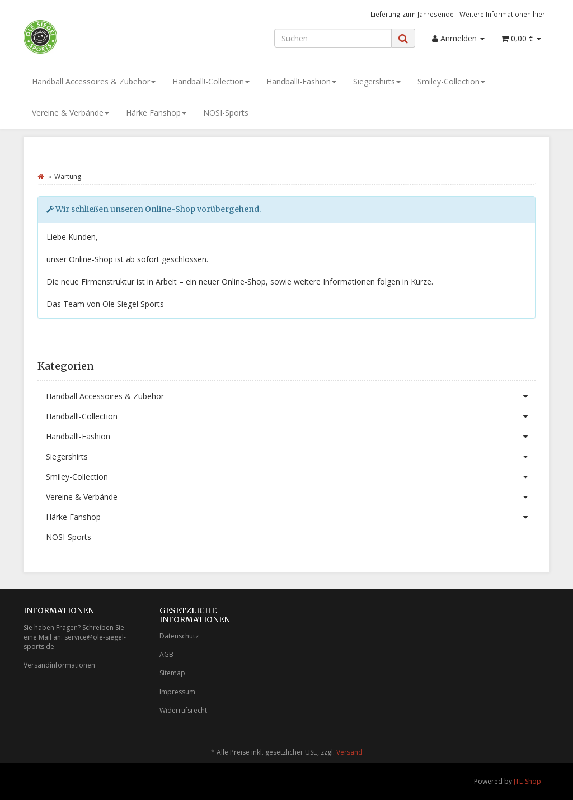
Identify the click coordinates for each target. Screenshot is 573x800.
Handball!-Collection (211, 81)
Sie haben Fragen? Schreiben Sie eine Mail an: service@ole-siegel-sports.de (75, 637)
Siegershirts (377, 81)
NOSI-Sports (225, 112)
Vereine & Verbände (70, 112)
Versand (349, 752)
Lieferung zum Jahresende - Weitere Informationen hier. (458, 14)
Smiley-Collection (451, 81)
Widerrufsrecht (183, 710)
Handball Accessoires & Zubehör (94, 81)
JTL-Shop (527, 781)
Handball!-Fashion (301, 81)
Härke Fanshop (156, 112)
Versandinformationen (59, 665)
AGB (166, 654)
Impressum (177, 692)
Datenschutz (179, 636)
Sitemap (172, 673)
